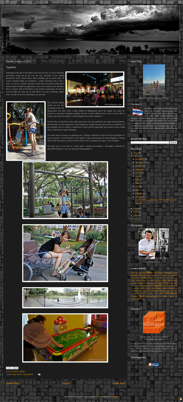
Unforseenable (151, 296)
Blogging (168, 273)
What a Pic (172, 296)
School (133, 293)
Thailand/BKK (27, 374)
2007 (135, 219)
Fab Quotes (135, 278)
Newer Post (12, 383)
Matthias (158, 285)
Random (155, 291)
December (140, 159)
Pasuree (134, 291)
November (140, 162)
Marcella (144, 286)
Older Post (119, 383)
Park (175, 288)
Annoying (142, 273)
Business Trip (136, 275)
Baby (14, 374)
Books (175, 273)
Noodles (148, 288)
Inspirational (141, 283)
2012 (135, 153)
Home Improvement (169, 280)
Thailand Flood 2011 (155, 293)
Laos (171, 283)
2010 (135, 208)
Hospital (133, 283)
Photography (148, 291)
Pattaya (140, 291)
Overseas (165, 288)
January (139, 197)
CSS (160, 275)
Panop (170, 288)
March (138, 190)
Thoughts (134, 296)
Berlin (156, 273)
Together (138, 203)
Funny (173, 278)
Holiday (159, 280)
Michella (169, 286)
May (137, 183)
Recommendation (166, 291)
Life (175, 283)
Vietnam (160, 296)
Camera (145, 275)
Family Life (152, 278)
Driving (164, 275)
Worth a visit (135, 299)
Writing (142, 299)
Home (66, 383)
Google (133, 280)
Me (164, 286)
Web (165, 296)
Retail (175, 291)
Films (162, 278)
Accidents (134, 273)
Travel (141, 296)
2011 (135, 156)
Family (143, 278)
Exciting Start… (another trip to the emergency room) (156, 200)
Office (153, 288)
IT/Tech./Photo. (162, 283)
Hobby (144, 280)
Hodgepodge (151, 280)
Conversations (153, 275)
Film (158, 278)
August (139, 173)
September (140, 169)
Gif (176, 278)
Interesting (150, 283)
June (138, 180)
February (139, 193)
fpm (99, 397)
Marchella (151, 286)
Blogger (161, 273)
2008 (135, 215)
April (138, 186)
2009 (135, 212)
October (139, 166)
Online (158, 288)
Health (138, 280)
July (137, 176)
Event (19, 374)
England (169, 275)
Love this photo (135, 286)
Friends (167, 278)
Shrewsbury (141, 293)
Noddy (142, 288)
